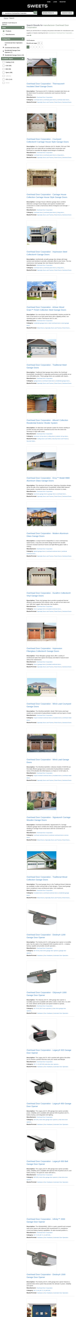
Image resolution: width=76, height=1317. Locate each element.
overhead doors (38, 113)
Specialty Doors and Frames (46, 115)
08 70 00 (36, 1212)
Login (55, 2)
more (36, 35)
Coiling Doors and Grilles (45, 552)
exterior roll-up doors (62, 549)
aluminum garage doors (41, 622)
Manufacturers (10, 34)
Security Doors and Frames (60, 552)
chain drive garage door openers (49, 1212)
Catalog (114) (10, 66)
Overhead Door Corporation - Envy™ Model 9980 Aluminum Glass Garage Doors (48, 606)
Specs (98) (9, 76)
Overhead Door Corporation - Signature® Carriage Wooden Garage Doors (45, 1046)
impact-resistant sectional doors (43, 912)
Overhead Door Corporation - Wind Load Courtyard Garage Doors (44, 897)
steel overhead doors (55, 400)
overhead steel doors (63, 113)
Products (9, 31)
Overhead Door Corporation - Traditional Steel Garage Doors (47, 459)
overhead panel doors (50, 113)
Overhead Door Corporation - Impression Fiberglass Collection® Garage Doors (44, 826)
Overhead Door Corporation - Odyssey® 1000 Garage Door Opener (47, 1268)
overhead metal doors (49, 475)
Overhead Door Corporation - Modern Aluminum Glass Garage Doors (48, 679)
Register (63, 2)
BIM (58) (9, 73)
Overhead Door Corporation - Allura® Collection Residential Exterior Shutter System (47, 534)
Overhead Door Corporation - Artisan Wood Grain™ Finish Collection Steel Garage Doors (46, 385)
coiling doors (51, 549)
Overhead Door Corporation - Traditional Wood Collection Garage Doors (47, 1122)
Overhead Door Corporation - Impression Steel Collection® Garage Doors (47, 314)
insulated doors (57, 912)
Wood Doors (41, 405)
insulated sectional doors (54, 769)
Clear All (5, 24)
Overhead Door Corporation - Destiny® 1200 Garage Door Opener (46, 1197)
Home (49, 2)
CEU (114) (9, 83)
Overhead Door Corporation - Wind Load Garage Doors (48, 970)
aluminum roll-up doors (40, 549)
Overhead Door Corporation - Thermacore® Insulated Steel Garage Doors (46, 98)
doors (35, 769)
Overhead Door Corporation (45, 110)
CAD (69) (9, 70)
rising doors (60, 184)
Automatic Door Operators (61, 1217)
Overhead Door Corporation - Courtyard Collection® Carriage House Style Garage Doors (48, 169)
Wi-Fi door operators (46, 1283)
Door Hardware (48, 1217)
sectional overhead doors (56, 1063)
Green (8, 87)
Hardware (40, 1217)
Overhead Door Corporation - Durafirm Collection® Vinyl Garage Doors (43, 754)
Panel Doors (58, 115)
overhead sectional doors (54, 696)
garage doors (38, 475)
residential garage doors (41, 400)
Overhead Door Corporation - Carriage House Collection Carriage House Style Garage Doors (47, 241)
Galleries (9, 80)
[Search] (21, 13)
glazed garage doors (40, 696)
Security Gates (31, 554)
